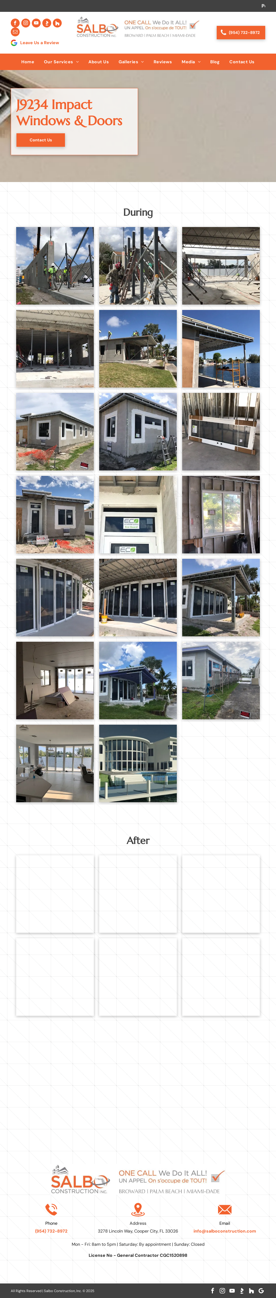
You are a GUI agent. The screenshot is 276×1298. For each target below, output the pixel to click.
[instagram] (25, 23)
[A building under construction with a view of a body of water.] (221, 266)
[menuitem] (27, 62)
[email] (15, 31)
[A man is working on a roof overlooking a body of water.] (221, 349)
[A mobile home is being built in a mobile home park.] (221, 680)
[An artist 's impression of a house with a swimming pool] (138, 763)
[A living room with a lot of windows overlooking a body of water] (55, 763)
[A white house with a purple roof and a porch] (138, 680)
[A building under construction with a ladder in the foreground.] (55, 349)
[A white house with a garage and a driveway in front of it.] (55, 894)
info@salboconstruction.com (225, 1231)
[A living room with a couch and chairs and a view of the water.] (138, 977)
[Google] (261, 1291)
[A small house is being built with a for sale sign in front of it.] (55, 514)
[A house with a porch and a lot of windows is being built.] (221, 597)
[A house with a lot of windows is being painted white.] (138, 431)
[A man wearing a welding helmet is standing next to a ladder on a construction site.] (138, 266)
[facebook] (15, 23)
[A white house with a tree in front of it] (221, 977)
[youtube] (36, 23)
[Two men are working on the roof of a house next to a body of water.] (138, 349)
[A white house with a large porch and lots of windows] (55, 977)
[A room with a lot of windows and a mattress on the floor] (55, 680)
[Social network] (46, 23)
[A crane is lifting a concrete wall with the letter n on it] (55, 266)
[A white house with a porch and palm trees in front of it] (221, 894)
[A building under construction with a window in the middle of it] (221, 514)
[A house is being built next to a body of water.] (55, 431)
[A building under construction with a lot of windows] (138, 597)
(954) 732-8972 (51, 1231)
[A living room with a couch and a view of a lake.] (138, 894)
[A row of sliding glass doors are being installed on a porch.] (55, 597)
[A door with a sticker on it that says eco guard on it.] (138, 514)
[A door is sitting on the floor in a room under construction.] (221, 431)
